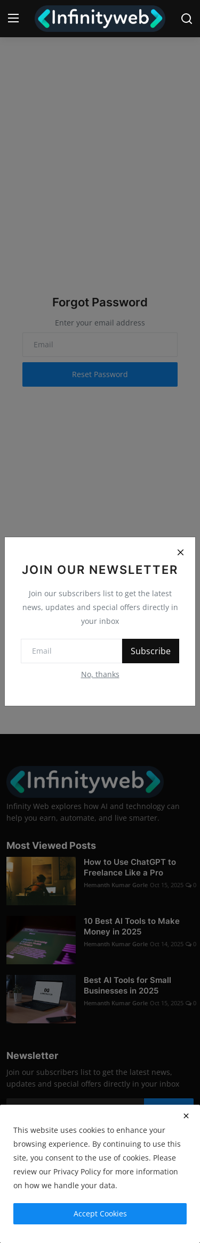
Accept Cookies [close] (100, 1213)
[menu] (13, 18)
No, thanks (100, 674)
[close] (186, 1116)
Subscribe (151, 651)
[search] (186, 18)
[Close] (180, 552)
